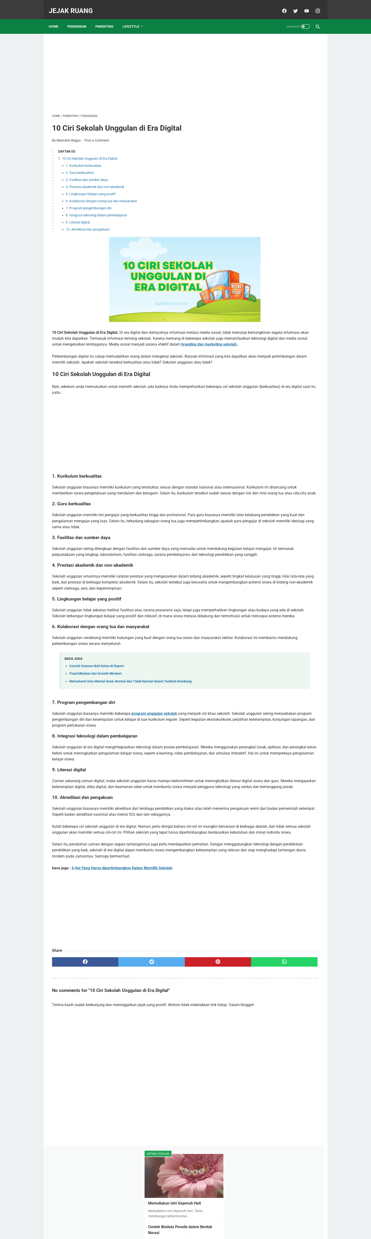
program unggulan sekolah (154, 750)
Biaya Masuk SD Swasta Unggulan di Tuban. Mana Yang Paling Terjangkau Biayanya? (283, 336)
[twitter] (292, 5)
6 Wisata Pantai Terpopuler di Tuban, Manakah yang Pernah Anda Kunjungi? (283, 300)
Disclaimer (177, 1224)
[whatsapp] (208, 1034)
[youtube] (303, 5)
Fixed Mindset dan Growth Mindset (95, 711)
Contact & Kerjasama (205, 1224)
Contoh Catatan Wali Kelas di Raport (96, 703)
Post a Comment (96, 135)
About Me (157, 1224)
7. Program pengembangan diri (88, 204)
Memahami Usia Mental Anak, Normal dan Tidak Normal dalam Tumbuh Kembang (130, 718)
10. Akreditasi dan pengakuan (88, 225)
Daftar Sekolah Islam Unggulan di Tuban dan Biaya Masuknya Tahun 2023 (281, 235)
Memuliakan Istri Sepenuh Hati (278, 83)
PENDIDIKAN (80, 19)
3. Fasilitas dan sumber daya (87, 175)
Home (57, 19)
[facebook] (280, 5)
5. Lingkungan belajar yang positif (90, 189)
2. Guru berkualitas (80, 168)
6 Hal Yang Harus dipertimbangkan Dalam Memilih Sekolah (122, 941)
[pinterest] (163, 1034)
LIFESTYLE (134, 19)
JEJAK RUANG (74, 5)
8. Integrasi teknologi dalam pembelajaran (96, 211)
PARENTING (108, 19)
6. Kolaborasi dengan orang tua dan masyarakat (101, 196)
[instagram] (314, 5)
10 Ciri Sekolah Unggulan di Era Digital (89, 154)
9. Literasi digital (78, 218)
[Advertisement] (141, 67)
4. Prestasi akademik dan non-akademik (95, 182)
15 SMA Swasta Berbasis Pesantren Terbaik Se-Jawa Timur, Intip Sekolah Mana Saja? (282, 200)
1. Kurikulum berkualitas (83, 161)
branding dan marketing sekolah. (199, 345)
